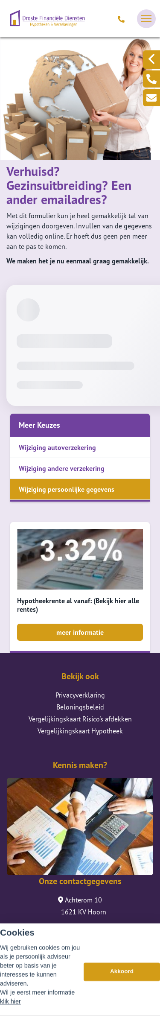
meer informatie (80, 632)
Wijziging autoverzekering (57, 447)
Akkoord (122, 976)
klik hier (10, 1006)
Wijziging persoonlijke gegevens (66, 489)
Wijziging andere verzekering (62, 468)
